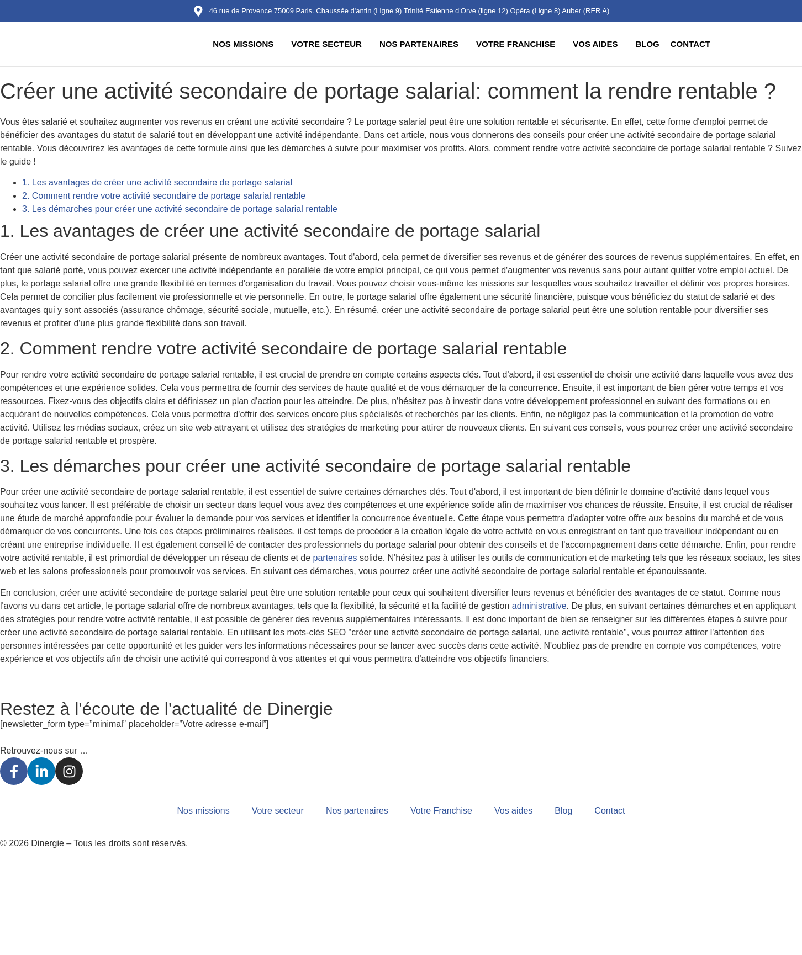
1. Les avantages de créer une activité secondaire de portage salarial (157, 182)
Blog (647, 44)
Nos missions (243, 44)
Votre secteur (326, 44)
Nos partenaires (418, 44)
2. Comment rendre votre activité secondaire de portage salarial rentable (163, 195)
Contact (690, 44)
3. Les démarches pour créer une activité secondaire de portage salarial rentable (179, 209)
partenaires (335, 558)
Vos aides (595, 44)
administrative (539, 606)
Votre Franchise (515, 44)
